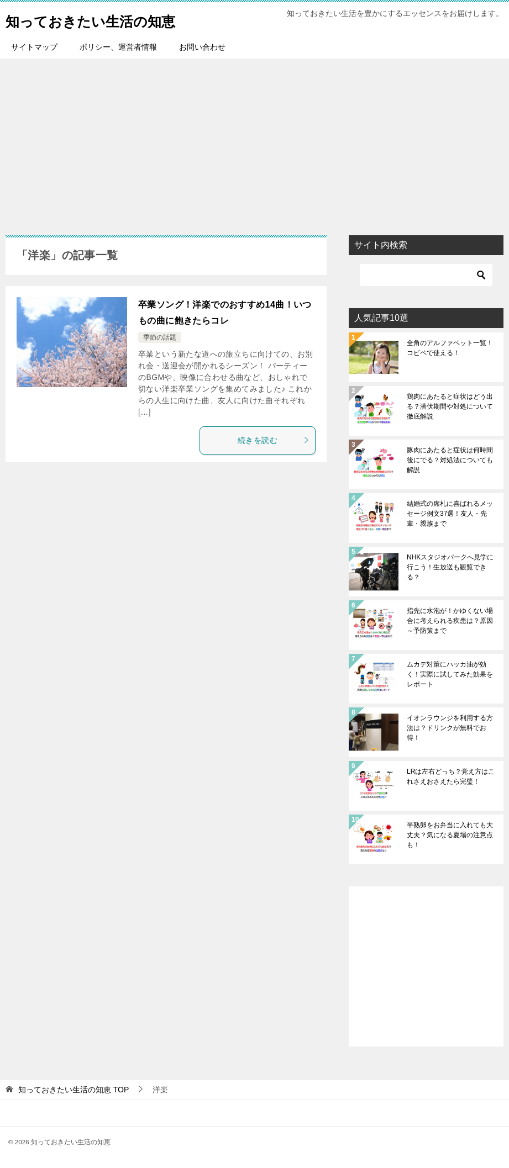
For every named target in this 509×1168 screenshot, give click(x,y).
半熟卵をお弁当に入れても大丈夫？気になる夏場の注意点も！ (450, 835)
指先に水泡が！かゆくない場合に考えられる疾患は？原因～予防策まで (450, 621)
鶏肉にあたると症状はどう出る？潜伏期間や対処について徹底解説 (450, 406)
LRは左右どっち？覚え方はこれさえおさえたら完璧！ (451, 776)
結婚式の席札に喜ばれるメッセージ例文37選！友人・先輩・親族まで (450, 513)
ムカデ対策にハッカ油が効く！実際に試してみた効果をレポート (450, 674)
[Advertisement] (254, 141)
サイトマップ (34, 47)
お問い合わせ (202, 47)
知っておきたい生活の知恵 (107, 19)
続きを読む (273, 440)
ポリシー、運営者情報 (118, 47)
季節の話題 (159, 337)
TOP (73, 1089)
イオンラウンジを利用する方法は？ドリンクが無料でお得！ (450, 728)
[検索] (426, 275)
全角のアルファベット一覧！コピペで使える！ (450, 348)
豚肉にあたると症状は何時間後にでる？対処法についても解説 (450, 460)
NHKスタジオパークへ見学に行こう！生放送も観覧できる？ (450, 567)
